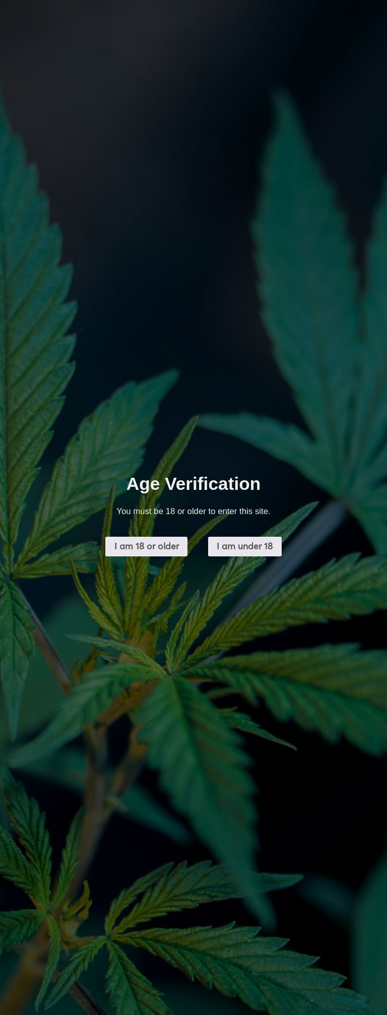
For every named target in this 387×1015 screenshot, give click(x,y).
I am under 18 (245, 546)
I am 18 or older (146, 546)
